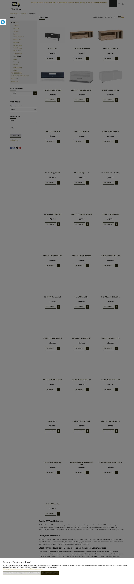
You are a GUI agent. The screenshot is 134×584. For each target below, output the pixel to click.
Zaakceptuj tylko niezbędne (14, 573)
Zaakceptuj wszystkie (50, 573)
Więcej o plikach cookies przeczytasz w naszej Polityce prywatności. (22, 569)
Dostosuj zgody (33, 573)
